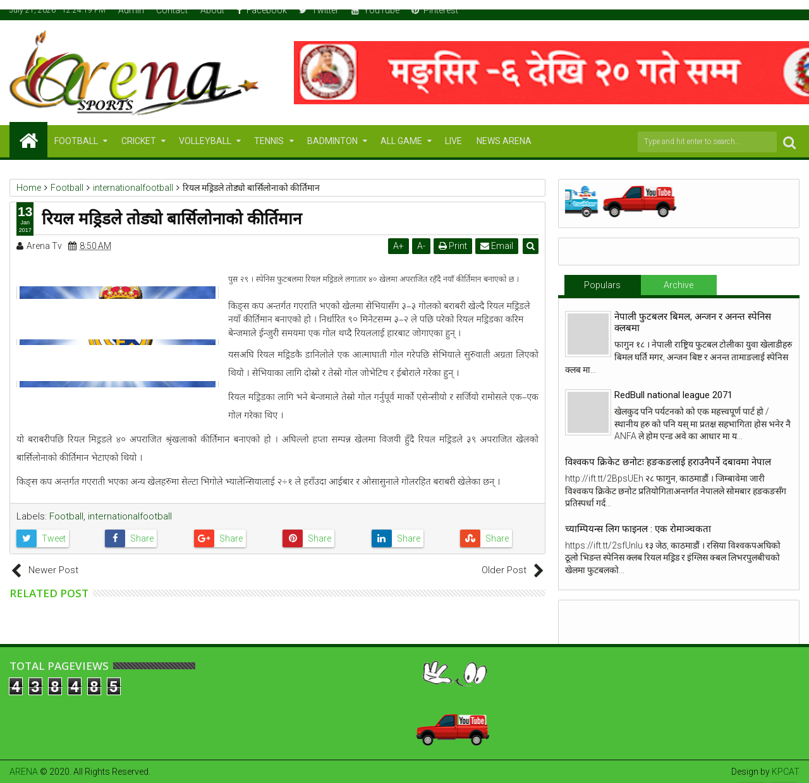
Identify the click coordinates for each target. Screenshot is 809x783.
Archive (678, 285)
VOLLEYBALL (205, 141)
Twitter (319, 10)
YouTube (375, 10)
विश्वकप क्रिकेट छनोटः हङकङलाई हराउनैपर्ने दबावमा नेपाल (668, 462)
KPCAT (786, 772)
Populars (602, 285)
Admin (131, 10)
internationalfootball (130, 516)
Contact (172, 10)
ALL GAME (401, 141)
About (212, 10)
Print (453, 246)
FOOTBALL (76, 141)
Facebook (262, 10)
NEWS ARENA (504, 141)
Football (66, 516)
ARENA (23, 772)
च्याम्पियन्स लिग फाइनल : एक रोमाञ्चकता (638, 529)
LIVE (453, 141)
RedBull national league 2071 (673, 395)
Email (496, 246)
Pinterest (434, 10)
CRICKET (138, 141)
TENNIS (269, 141)
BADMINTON (332, 141)
